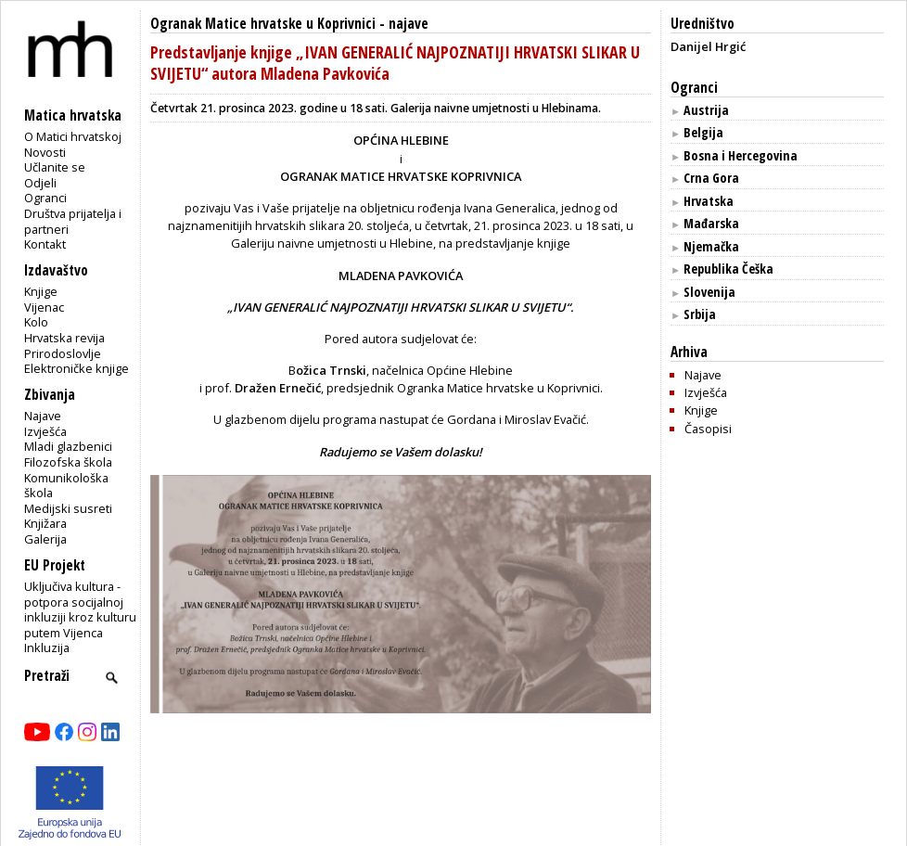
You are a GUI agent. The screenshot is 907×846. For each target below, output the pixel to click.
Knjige (40, 291)
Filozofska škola (68, 462)
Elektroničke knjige (76, 368)
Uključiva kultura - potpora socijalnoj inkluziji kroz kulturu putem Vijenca (80, 609)
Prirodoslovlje (62, 353)
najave (408, 23)
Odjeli (40, 182)
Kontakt (45, 244)
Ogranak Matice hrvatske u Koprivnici (263, 23)
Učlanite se (54, 167)
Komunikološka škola (66, 485)
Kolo (36, 322)
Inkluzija (47, 647)
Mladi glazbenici (68, 446)
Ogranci (45, 197)
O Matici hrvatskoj (72, 136)
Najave (42, 415)
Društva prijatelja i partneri (72, 221)
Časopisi (708, 428)
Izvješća (45, 431)
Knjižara (45, 523)
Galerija (45, 539)
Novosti (45, 152)
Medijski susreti (68, 508)
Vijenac (44, 307)
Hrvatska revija (64, 337)
